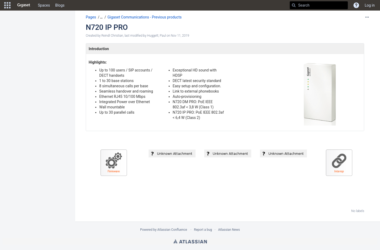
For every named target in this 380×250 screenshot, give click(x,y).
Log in (370, 5)
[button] (7, 5)
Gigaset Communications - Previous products (144, 17)
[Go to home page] (23, 5)
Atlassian (190, 241)
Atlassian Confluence (172, 230)
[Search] (294, 5)
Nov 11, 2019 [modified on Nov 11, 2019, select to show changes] (180, 35)
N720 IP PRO (107, 27)
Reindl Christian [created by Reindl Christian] (112, 35)
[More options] (367, 17)
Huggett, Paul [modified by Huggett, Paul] (156, 35)
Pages (91, 17)
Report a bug (203, 230)
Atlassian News (229, 230)
